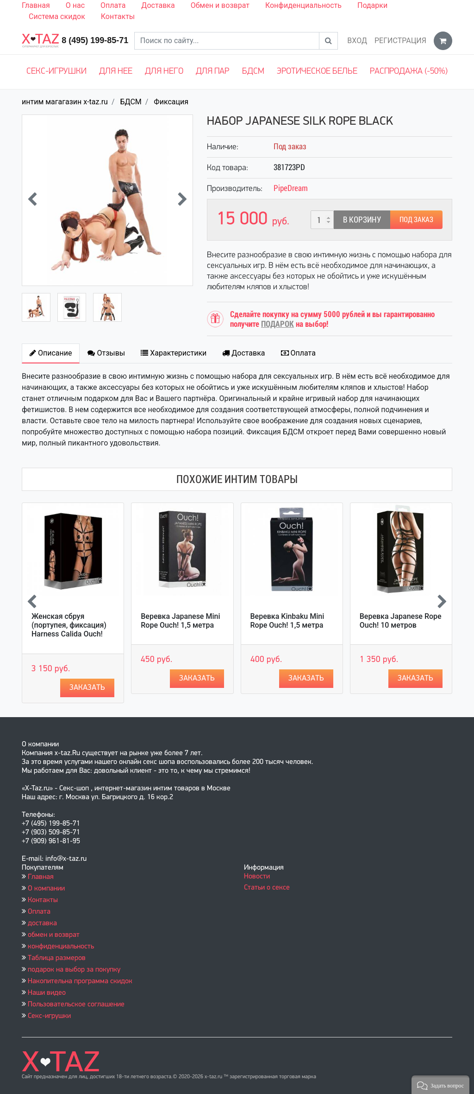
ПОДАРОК (277, 324)
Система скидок (57, 16)
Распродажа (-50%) (409, 71)
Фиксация (171, 101)
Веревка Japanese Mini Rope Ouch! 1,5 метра (180, 621)
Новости (257, 876)
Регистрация (400, 40)
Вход (357, 40)
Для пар (212, 71)
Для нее (115, 71)
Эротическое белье (317, 71)
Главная (36, 5)
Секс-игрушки (56, 71)
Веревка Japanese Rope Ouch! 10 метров (401, 621)
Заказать (87, 688)
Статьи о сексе (267, 887)
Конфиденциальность (303, 5)
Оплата (112, 5)
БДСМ (253, 71)
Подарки (372, 5)
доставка (42, 923)
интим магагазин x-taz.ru (65, 101)
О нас (75, 5)
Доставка (158, 5)
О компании (46, 888)
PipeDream (291, 188)
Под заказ (416, 219)
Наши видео (47, 993)
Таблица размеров (57, 958)
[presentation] (32, 200)
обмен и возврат (54, 935)
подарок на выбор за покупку (74, 969)
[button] (440, 1084)
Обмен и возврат (220, 5)
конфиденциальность (61, 946)
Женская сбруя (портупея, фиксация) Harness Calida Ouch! (68, 625)
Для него (164, 71)
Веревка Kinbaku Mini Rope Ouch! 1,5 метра (287, 621)
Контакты (118, 16)
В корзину (362, 219)
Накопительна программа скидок (80, 981)
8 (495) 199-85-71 (95, 40)
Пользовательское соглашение (76, 1004)
